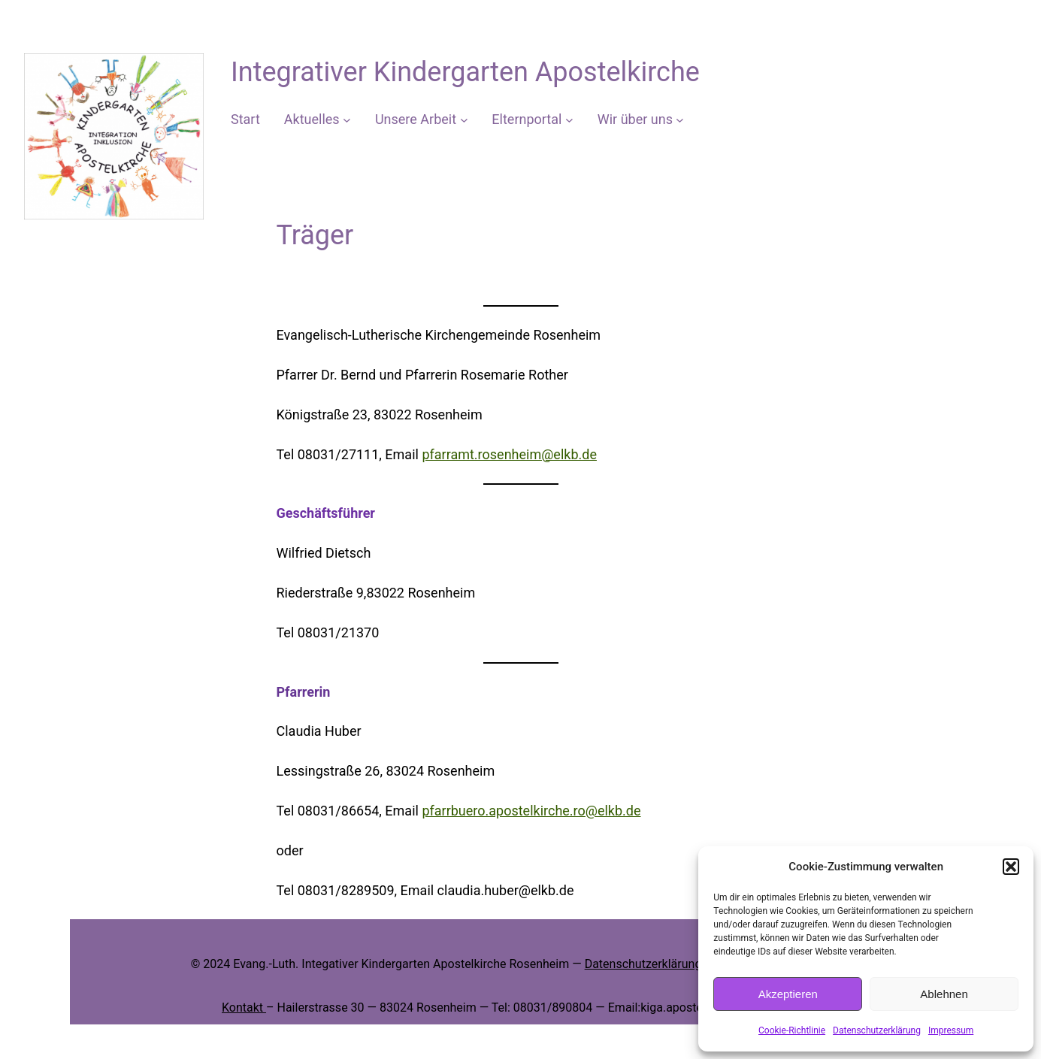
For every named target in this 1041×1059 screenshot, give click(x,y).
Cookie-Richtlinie (791, 1030)
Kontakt (244, 1007)
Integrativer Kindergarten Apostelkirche (465, 72)
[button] (1010, 866)
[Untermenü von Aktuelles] (347, 120)
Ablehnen (943, 994)
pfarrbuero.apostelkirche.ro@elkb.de (531, 810)
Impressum (950, 1030)
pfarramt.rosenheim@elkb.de (509, 454)
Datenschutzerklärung (877, 1030)
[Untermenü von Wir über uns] (680, 120)
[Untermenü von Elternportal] (569, 120)
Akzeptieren (788, 994)
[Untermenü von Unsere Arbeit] (464, 120)
